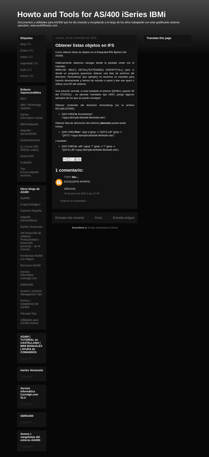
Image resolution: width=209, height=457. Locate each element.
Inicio (98, 217)
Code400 (25, 162)
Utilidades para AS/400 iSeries (29, 321)
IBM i (23, 98)
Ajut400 (25, 198)
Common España (30, 210)
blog (22, 44)
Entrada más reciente (69, 217)
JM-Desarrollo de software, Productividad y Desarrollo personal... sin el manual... (30, 241)
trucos (24, 75)
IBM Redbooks (29, 124)
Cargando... (27, 358)
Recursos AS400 (30, 265)
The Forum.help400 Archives (29, 172)
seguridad (26, 63)
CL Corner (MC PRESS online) (29, 148)
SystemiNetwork (30, 140)
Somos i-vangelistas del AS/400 (29, 304)
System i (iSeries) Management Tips (31, 292)
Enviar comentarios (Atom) (103, 227)
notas (23, 56)
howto (24, 50)
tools (23, 69)
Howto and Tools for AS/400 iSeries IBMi (91, 14)
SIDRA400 (26, 284)
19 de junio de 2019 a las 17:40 (81, 193)
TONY (67, 177)
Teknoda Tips (28, 313)
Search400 (27, 156)
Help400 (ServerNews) (28, 218)
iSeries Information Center (31, 116)
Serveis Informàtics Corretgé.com (28, 275)
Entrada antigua (123, 217)
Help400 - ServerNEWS (28, 132)
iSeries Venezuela (31, 226)
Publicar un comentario (73, 200)
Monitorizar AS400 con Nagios (31, 257)
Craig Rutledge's (30, 204)
